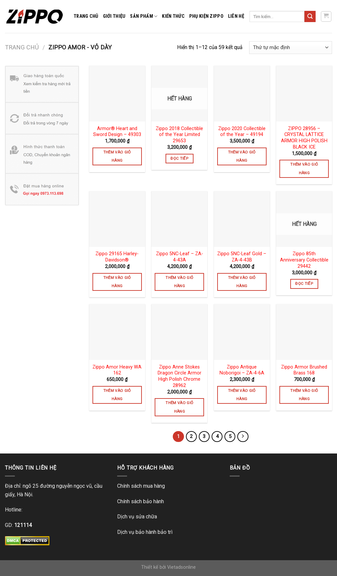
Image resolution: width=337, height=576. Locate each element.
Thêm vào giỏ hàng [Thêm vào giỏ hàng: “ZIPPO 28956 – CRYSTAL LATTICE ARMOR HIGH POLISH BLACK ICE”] (304, 168)
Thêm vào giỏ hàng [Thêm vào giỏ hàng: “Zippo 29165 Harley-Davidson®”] (117, 281)
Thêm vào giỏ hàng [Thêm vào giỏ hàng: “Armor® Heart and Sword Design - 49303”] (117, 156)
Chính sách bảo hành (140, 501)
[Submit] (310, 16)
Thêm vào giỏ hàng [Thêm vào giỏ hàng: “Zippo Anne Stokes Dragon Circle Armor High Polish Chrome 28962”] (179, 406)
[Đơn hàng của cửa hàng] (290, 47)
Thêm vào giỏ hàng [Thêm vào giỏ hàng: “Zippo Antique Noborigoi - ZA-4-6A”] (242, 394)
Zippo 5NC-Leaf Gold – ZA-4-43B (241, 257)
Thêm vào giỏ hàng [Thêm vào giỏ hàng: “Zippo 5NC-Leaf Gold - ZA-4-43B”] (242, 281)
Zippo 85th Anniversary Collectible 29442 (304, 260)
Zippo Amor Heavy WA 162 (117, 370)
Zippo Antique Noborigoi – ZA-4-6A (242, 370)
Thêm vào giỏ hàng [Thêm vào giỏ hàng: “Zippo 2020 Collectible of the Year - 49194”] (242, 156)
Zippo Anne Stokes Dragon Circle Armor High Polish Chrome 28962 (179, 376)
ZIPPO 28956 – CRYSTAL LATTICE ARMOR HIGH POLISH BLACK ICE (304, 138)
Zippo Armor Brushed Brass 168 (304, 370)
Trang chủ (86, 16)
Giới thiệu (114, 16)
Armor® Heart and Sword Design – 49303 (117, 132)
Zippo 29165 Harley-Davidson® (117, 257)
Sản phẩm (143, 16)
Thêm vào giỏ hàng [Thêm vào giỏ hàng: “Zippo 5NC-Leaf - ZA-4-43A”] (179, 281)
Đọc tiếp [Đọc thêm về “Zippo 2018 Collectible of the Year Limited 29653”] (179, 158)
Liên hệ (236, 16)
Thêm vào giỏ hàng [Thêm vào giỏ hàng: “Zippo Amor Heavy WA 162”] (117, 394)
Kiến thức (173, 16)
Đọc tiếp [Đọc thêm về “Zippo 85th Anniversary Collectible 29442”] (304, 283)
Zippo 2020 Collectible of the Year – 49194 (242, 132)
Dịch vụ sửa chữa (137, 516)
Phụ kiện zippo (206, 16)
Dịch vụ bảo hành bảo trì (144, 532)
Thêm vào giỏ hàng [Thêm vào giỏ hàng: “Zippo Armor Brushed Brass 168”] (304, 394)
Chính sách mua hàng (141, 486)
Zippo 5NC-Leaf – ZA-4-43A (179, 257)
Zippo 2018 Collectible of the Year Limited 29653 (179, 135)
